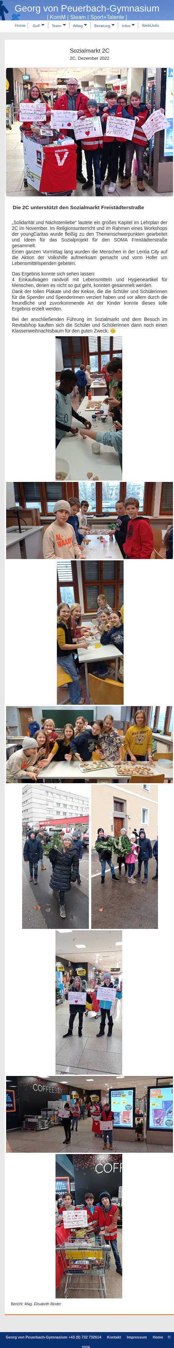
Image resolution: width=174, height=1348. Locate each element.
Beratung (104, 25)
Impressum (137, 1337)
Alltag (80, 25)
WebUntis (150, 25)
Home (20, 25)
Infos (128, 25)
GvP (39, 25)
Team (59, 25)
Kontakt (114, 1337)
